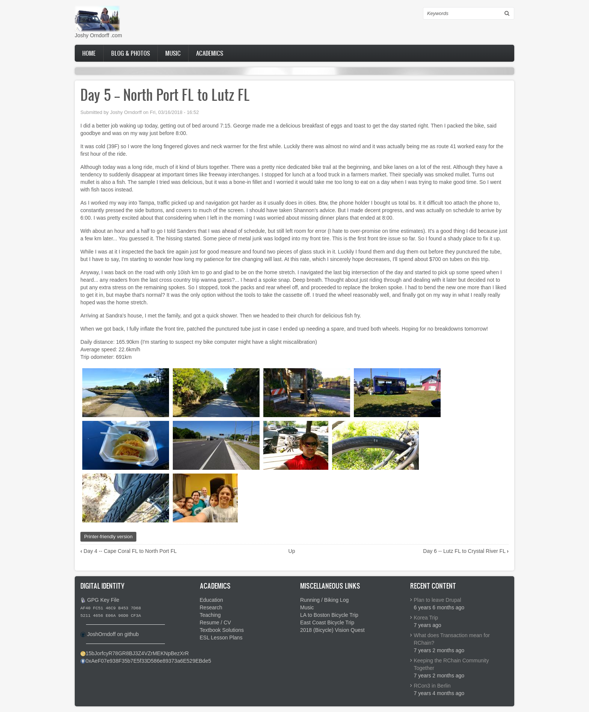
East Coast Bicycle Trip (327, 622)
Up (291, 551)
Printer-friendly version (108, 536)
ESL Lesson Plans (221, 638)
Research (211, 607)
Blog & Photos (130, 53)
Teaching (210, 615)
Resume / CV (215, 622)
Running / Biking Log (324, 600)
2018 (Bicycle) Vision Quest (332, 630)
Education (211, 600)
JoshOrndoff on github (113, 634)
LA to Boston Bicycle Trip (329, 615)
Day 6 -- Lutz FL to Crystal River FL (466, 551)
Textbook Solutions (222, 630)
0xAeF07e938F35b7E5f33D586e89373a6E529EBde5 (148, 661)
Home (89, 53)
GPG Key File (103, 600)
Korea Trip (426, 618)
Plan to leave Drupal (437, 600)
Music (173, 53)
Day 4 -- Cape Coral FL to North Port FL (128, 551)
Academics (209, 53)
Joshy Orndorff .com (98, 35)
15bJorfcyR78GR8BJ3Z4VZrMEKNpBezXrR (137, 653)
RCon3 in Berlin (432, 686)
